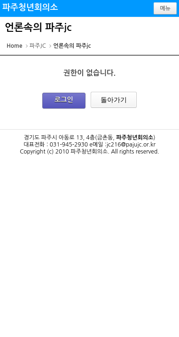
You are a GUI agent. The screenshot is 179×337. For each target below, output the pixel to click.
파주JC (38, 46)
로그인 (63, 99)
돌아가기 (114, 99)
